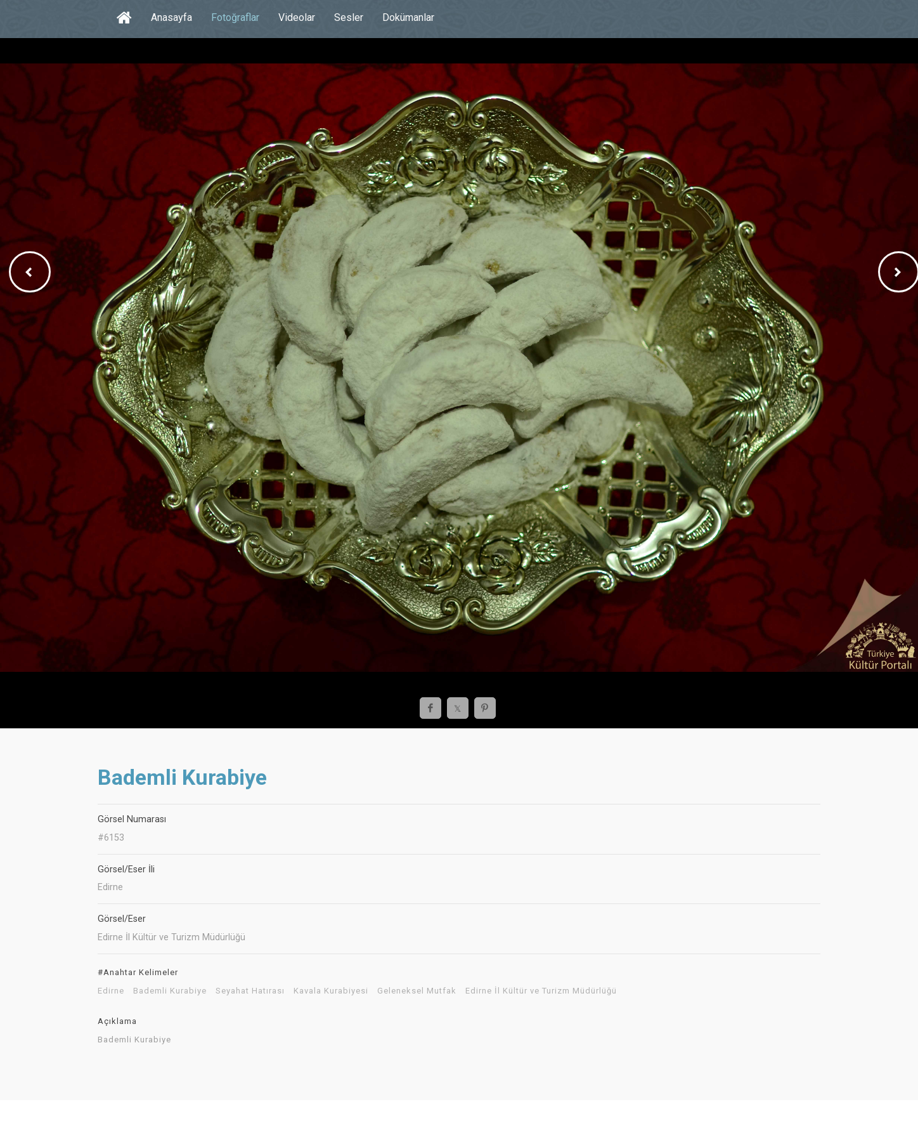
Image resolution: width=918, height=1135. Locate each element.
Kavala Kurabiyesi (331, 991)
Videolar (296, 17)
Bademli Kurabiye (170, 991)
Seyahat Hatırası (250, 991)
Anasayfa (171, 17)
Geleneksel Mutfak (416, 991)
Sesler (348, 17)
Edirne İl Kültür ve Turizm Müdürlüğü (541, 991)
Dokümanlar (408, 17)
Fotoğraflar (235, 17)
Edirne (111, 991)
